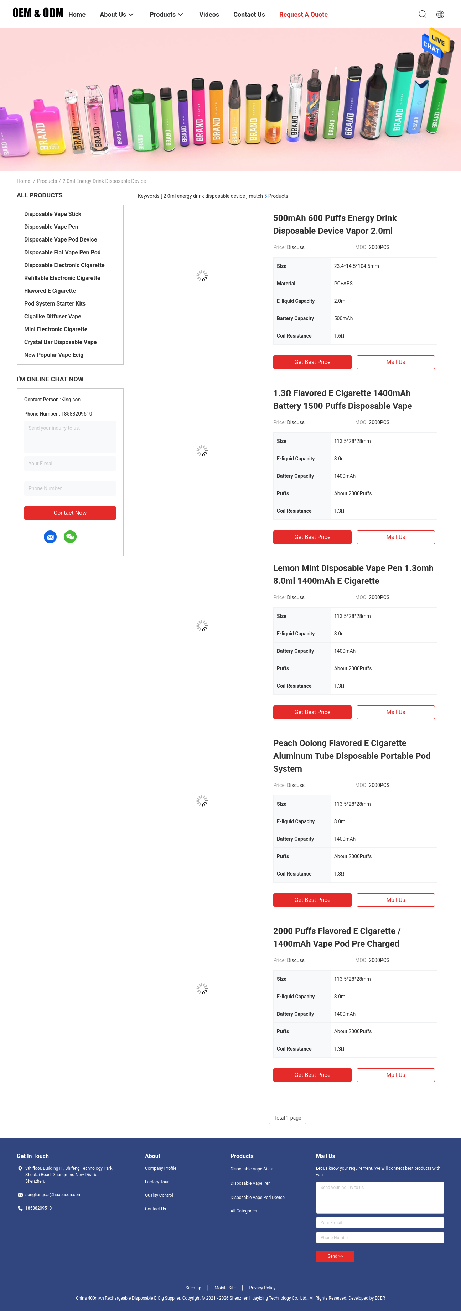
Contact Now (70, 512)
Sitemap (193, 1287)
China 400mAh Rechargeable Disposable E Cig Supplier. (129, 1298)
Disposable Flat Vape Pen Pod (62, 252)
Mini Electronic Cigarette (55, 329)
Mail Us (395, 362)
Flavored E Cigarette (50, 290)
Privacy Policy (262, 1287)
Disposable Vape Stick (52, 214)
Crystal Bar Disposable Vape (60, 342)
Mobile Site (225, 1287)
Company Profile (160, 1168)
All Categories (243, 1211)
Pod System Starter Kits (55, 303)
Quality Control (159, 1195)
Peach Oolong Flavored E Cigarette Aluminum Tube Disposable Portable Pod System (352, 756)
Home (23, 181)
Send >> (335, 1256)
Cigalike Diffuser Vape (52, 316)
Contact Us (155, 1208)
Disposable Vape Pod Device (60, 239)
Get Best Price (313, 362)
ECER (380, 1298)
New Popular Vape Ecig (53, 354)
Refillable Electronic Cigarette (62, 278)
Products (47, 181)
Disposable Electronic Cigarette (64, 265)
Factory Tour (157, 1181)
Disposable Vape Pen (51, 226)
